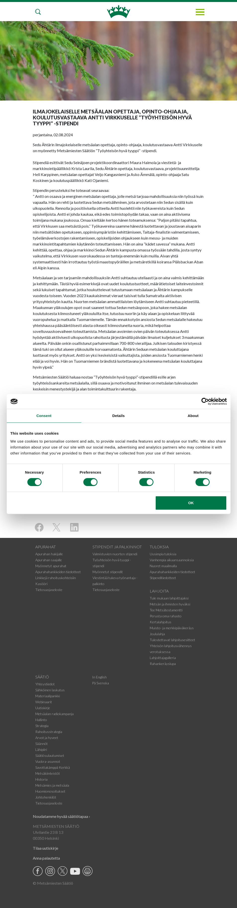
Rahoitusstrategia (48, 732)
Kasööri (41, 584)
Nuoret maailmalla (163, 566)
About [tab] (193, 416)
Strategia (41, 726)
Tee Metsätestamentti (166, 610)
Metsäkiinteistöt (47, 773)
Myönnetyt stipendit (108, 572)
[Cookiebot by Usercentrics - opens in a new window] (205, 401)
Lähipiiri (41, 749)
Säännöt (41, 743)
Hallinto (41, 720)
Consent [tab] (43, 416)
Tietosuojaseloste (48, 590)
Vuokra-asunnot (47, 761)
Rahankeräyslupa (163, 664)
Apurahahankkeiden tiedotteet (58, 572)
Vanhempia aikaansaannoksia (172, 560)
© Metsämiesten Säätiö (53, 883)
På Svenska (100, 683)
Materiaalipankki (47, 696)
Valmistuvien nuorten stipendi (115, 554)
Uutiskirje (42, 708)
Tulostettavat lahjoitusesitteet (172, 640)
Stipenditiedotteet (163, 578)
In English (99, 677)
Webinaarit (43, 702)
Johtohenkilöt (45, 797)
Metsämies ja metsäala (52, 785)
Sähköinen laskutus (50, 690)
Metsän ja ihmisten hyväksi (170, 604)
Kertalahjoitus (160, 622)
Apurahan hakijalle (49, 554)
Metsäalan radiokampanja (54, 714)
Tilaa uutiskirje (45, 848)
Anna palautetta (46, 858)
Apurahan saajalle (48, 560)
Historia (41, 779)
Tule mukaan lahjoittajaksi (169, 598)
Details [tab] (118, 416)
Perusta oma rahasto (166, 616)
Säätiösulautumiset (49, 755)
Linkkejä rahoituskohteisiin (55, 578)
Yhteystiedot (45, 684)
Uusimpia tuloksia (163, 554)
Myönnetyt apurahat (50, 566)
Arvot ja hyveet (46, 737)
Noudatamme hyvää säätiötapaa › (61, 816)
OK (191, 503)
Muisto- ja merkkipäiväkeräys (172, 628)
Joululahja (157, 634)
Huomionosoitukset (50, 791)
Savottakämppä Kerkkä (52, 767)
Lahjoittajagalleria (163, 658)
